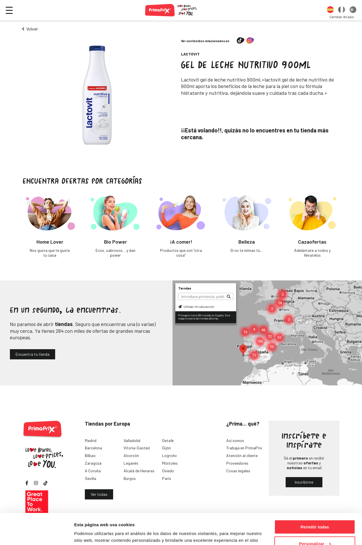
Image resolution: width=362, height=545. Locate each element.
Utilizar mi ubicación (196, 306)
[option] (330, 10)
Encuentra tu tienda (32, 354)
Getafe (168, 440)
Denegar (314, 531)
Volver (32, 28)
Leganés (131, 463)
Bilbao (90, 455)
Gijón (166, 447)
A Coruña (93, 470)
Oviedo (168, 470)
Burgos (130, 478)
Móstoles (170, 463)
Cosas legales (238, 470)
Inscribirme (304, 482)
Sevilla (90, 478)
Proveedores (237, 463)
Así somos (235, 440)
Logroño (169, 455)
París (166, 478)
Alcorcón (131, 455)
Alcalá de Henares (139, 470)
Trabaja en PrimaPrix (244, 447)
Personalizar (315, 514)
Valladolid (132, 440)
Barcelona (93, 447)
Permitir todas (315, 497)
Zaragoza (93, 463)
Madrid (90, 440)
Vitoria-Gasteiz (137, 447)
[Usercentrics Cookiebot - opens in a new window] (36, 534)
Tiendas (184, 288)
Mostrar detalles (90, 533)
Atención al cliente (242, 455)
